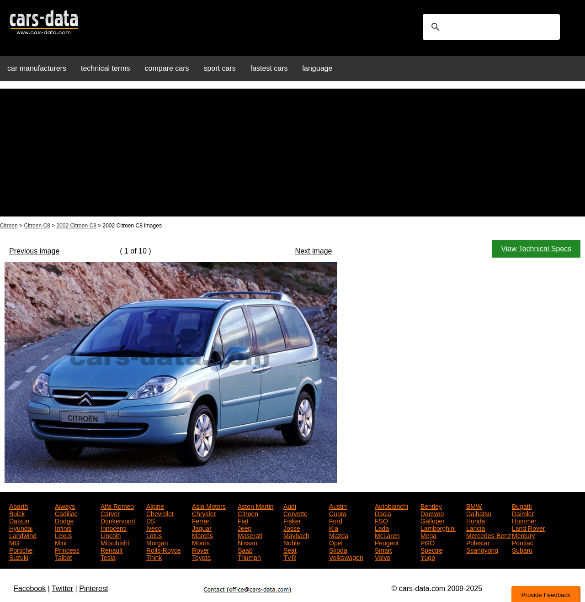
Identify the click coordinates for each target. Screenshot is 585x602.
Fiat (243, 520)
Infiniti (63, 527)
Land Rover (528, 527)
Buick (17, 513)
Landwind (23, 535)
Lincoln (111, 535)
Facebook (30, 588)
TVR (289, 557)
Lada (382, 527)
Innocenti (114, 527)
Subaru (522, 549)
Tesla (108, 557)
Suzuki (18, 557)
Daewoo (432, 513)
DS (150, 520)
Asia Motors (209, 505)
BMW (474, 505)
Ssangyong (482, 549)
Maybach (296, 535)
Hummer (524, 520)
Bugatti (522, 505)
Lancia (475, 527)
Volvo (382, 557)
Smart (383, 549)
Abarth (18, 505)
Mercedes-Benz (488, 535)
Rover (200, 549)
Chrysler (204, 513)
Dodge (64, 520)
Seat (290, 549)
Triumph (249, 557)
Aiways (65, 505)
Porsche (20, 549)
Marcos (202, 535)
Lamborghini (438, 527)
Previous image (34, 251)
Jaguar (202, 527)
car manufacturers (36, 68)
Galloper (432, 520)
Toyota (201, 557)
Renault (111, 549)
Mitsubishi (115, 542)
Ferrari (201, 520)
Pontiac (522, 542)
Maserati (250, 535)
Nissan (247, 542)
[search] (490, 26)
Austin (338, 505)
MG (14, 542)
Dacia (383, 513)
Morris (201, 542)
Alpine (155, 505)
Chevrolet (160, 513)
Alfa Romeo (117, 505)
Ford (335, 520)
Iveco (153, 527)
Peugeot (387, 542)
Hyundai (20, 527)
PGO (427, 542)
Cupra (337, 513)
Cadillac (66, 513)
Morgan (157, 542)
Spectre (431, 549)
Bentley (431, 505)
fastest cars (269, 68)
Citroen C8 (37, 225)
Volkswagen (346, 557)
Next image (313, 251)
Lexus (63, 535)
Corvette (295, 513)
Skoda (338, 549)
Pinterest (93, 588)
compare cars (167, 68)
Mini (61, 542)
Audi (289, 505)
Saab (245, 549)
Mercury (523, 535)
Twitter (62, 588)
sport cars (219, 68)
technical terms (105, 68)
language (318, 68)
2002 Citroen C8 (76, 225)
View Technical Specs (536, 249)
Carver (110, 513)
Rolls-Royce (163, 549)
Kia (333, 527)
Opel (336, 542)
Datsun (19, 520)
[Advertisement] (292, 153)
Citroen (9, 225)
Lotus (154, 535)
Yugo (427, 557)
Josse (291, 527)
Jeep (244, 527)
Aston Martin (256, 505)
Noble (291, 542)
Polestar (477, 542)
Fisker (292, 520)
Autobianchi (391, 505)
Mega (428, 535)
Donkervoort (118, 520)
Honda (475, 520)
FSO (381, 520)
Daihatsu (478, 513)
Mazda (338, 535)
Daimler (523, 513)
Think (154, 557)
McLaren (387, 535)
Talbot (63, 557)
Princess (67, 549)
